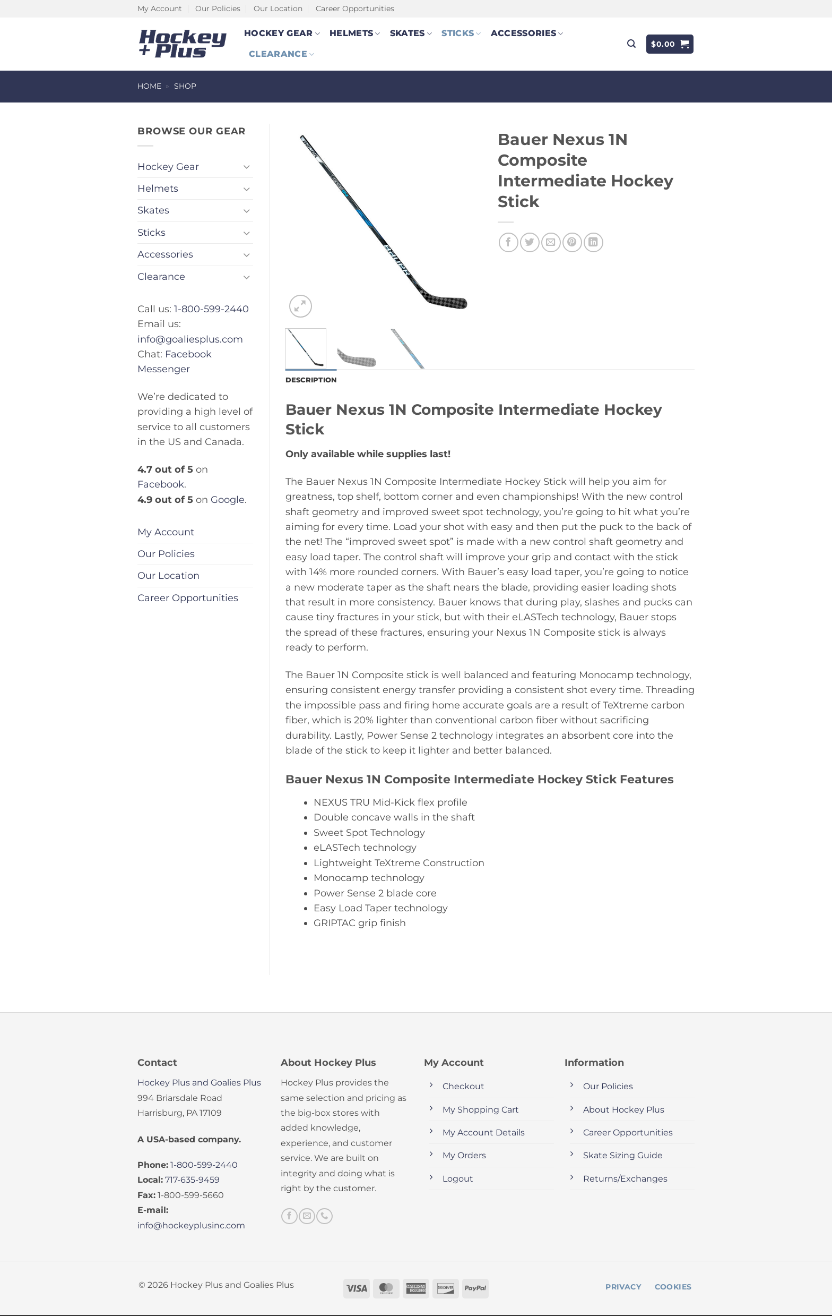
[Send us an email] (307, 1217)
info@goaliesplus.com (190, 339)
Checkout (463, 1087)
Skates (411, 33)
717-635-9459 (192, 1181)
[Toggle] (246, 166)
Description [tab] (313, 380)
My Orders (464, 1156)
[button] (631, 43)
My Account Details (484, 1134)
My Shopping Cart (481, 1111)
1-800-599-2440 (211, 308)
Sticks (461, 33)
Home (149, 86)
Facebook (160, 484)
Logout (458, 1180)
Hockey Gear (282, 33)
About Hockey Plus (623, 1111)
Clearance (281, 54)
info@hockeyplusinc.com (191, 1226)
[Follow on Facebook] (289, 1217)
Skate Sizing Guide (623, 1156)
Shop (185, 86)
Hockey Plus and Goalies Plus (199, 1084)
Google (228, 499)
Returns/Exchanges (625, 1180)
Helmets (355, 33)
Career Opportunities (355, 8)
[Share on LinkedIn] (593, 242)
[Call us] (324, 1217)
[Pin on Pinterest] (572, 242)
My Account (159, 8)
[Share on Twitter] (530, 242)
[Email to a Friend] (551, 242)
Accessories (527, 33)
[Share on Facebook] (508, 242)
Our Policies (217, 8)
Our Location (278, 8)
